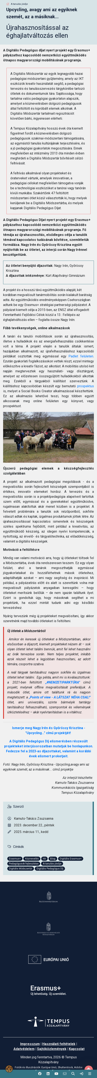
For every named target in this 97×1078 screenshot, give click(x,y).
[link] (81, 1074)
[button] (40, 1074)
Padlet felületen (80, 356)
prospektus (85, 386)
